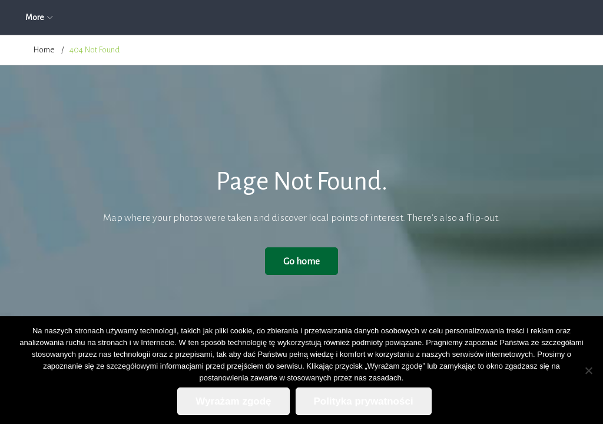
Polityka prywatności (363, 401)
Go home (301, 261)
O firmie (184, 17)
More (512, 17)
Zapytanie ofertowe (304, 17)
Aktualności (126, 17)
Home (44, 49)
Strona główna (58, 17)
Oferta (234, 17)
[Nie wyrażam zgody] (588, 370)
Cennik (374, 17)
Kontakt (465, 17)
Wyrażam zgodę (233, 401)
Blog (418, 17)
